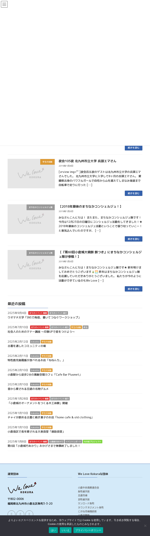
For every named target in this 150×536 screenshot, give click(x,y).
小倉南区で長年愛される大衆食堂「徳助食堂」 (36, 432)
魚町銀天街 (84, 491)
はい (53, 530)
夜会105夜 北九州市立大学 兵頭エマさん (87, 161)
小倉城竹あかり (56, 441)
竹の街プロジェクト (92, 441)
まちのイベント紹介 (58, 313)
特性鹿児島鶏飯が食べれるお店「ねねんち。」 (36, 360)
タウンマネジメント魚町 (91, 507)
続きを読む (133, 147)
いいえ (66, 530)
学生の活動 (76, 327)
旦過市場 (82, 495)
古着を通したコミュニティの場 (27, 346)
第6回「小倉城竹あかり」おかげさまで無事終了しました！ (44, 446)
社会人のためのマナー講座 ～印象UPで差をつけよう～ (41, 331)
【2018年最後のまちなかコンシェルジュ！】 (91, 206)
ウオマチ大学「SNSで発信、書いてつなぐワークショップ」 (44, 317)
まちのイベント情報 (38, 313)
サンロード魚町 (86, 503)
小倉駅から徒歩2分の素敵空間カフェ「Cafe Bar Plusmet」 (45, 374)
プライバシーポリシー (88, 530)
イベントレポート (73, 441)
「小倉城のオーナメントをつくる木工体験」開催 (38, 403)
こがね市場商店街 (87, 511)
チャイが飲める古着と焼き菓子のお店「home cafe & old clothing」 (51, 417)
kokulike (35, 341)
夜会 (86, 327)
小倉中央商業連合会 (88, 487)
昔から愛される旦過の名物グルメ (28, 389)
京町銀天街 (84, 499)
